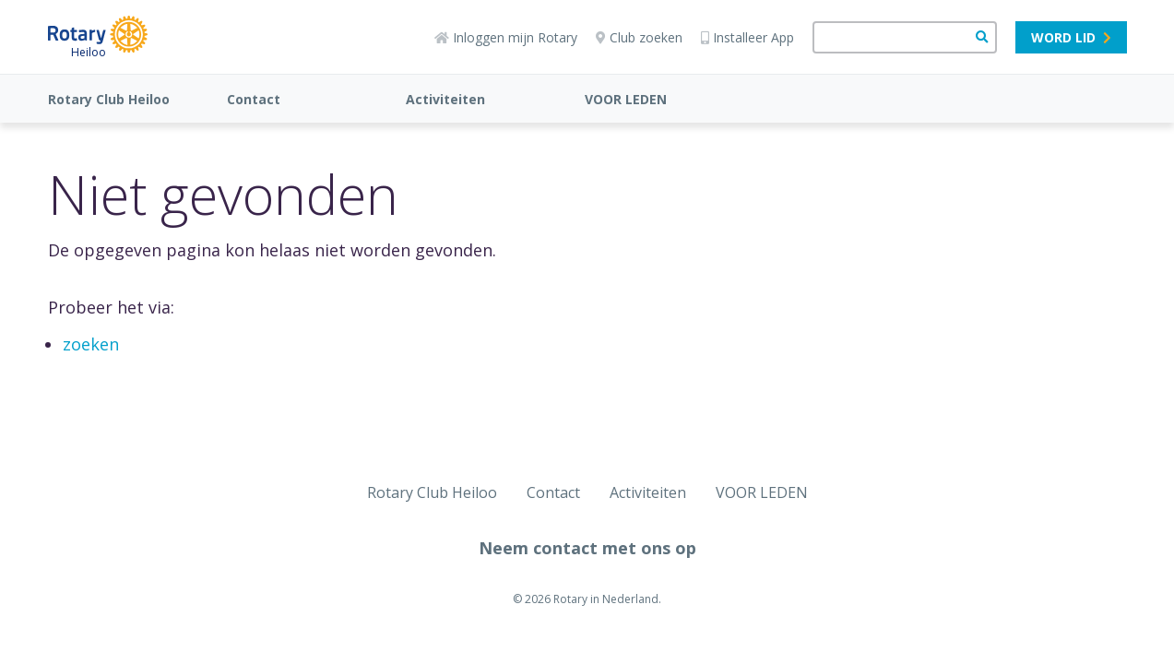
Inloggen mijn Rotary (505, 37)
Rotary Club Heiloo (109, 99)
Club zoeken (639, 37)
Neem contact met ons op (587, 548)
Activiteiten (445, 99)
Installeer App (747, 37)
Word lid (1071, 37)
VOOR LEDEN (626, 99)
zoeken (91, 344)
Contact (253, 99)
